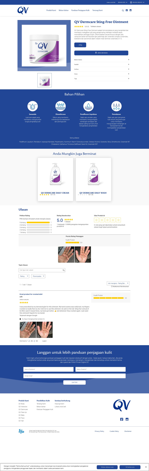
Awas (101, 74)
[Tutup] (146, 467)
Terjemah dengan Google (28, 315)
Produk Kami (51, 10)
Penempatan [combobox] (39, 276)
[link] (68, 220)
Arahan (101, 69)
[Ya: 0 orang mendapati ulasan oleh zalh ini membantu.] (31, 341)
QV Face (21, 418)
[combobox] (122, 283)
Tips (101, 79)
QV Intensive (23, 407)
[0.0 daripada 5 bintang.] (85, 195)
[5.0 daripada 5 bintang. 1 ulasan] (47, 195)
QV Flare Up (23, 412)
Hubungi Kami (59, 404)
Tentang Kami (97, 10)
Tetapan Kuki (130, 467)
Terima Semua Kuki (107, 467)
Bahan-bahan (64, 10)
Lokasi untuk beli (60, 407)
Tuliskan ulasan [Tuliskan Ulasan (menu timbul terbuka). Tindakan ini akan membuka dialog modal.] (95, 26)
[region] (74, 467)
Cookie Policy (114, 431)
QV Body (22, 404)
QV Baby (21, 415)
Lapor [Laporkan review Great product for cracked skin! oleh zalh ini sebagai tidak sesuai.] (44, 341)
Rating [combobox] (24, 276)
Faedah (101, 64)
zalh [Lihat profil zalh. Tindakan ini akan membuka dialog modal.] (21, 296)
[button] (96, 220)
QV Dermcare (23, 409)
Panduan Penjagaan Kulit (80, 10)
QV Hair (21, 421)
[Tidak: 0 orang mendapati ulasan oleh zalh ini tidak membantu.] (36, 341)
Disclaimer (128, 431)
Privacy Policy (99, 431)
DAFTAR (74, 382)
